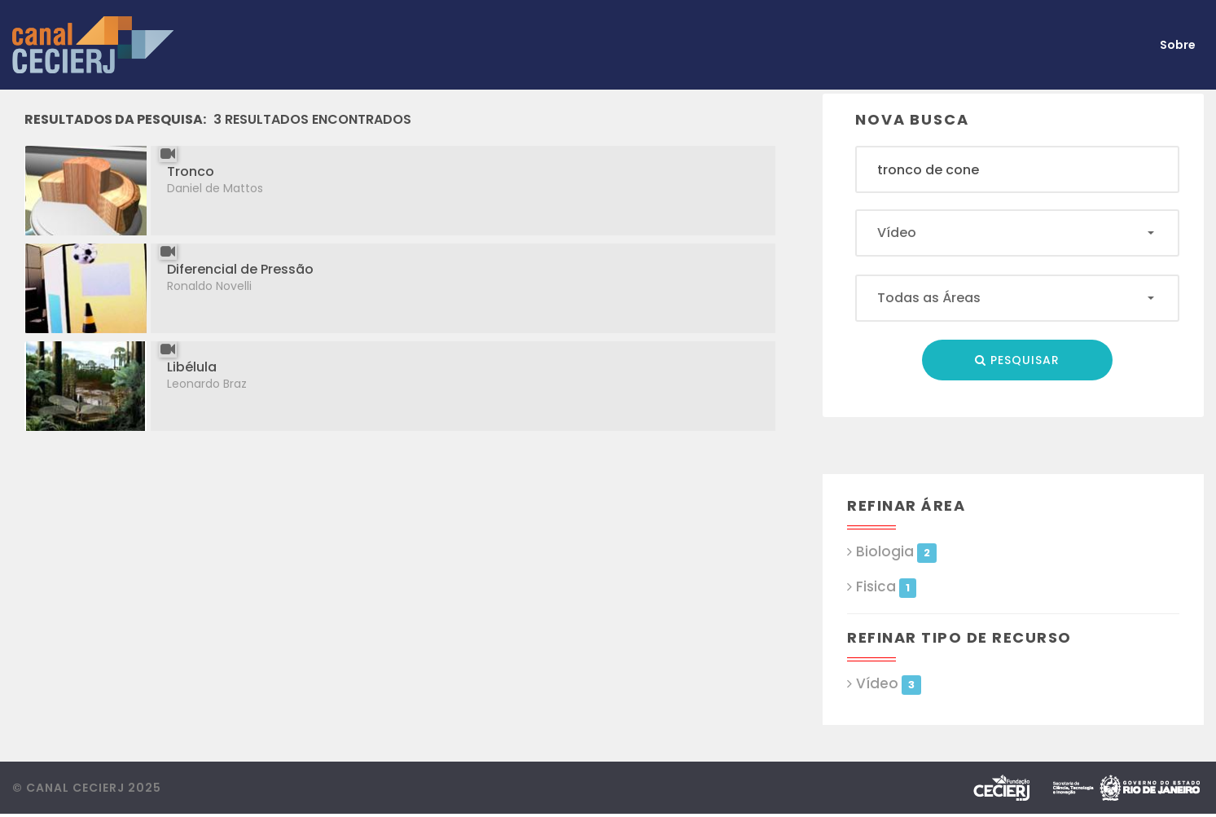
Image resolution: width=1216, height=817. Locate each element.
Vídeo (888, 684)
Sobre (1178, 45)
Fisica (885, 587)
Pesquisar (1017, 360)
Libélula (192, 367)
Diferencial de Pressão (240, 269)
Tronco (190, 171)
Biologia (896, 552)
